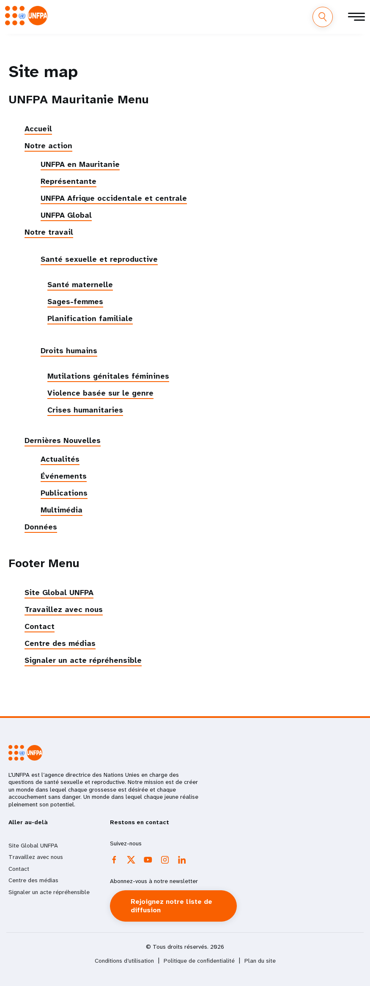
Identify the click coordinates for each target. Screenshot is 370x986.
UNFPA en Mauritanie (80, 164)
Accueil (38, 129)
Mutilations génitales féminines (108, 376)
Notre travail (49, 232)
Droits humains (69, 351)
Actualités (60, 459)
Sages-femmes (75, 301)
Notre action (48, 146)
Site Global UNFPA (59, 592)
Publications (64, 493)
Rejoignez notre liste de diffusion (171, 905)
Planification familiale (90, 318)
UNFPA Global (66, 215)
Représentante (68, 181)
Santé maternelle (80, 285)
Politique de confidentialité (199, 960)
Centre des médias (60, 643)
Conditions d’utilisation (124, 960)
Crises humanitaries (85, 410)
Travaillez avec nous (64, 609)
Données (41, 527)
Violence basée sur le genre (100, 393)
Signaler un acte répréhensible (83, 660)
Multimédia (61, 510)
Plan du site (260, 960)
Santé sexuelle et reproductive (99, 259)
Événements (64, 476)
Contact (40, 626)
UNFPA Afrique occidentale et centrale (114, 198)
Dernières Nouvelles (63, 440)
